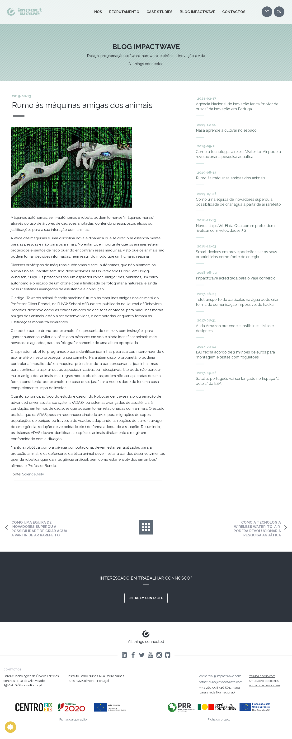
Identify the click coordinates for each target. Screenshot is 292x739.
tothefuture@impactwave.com (221, 682)
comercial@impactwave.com (220, 676)
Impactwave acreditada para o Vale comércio (236, 278)
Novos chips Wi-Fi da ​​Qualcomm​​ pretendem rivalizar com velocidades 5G (235, 228)
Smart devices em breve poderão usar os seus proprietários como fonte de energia (236, 254)
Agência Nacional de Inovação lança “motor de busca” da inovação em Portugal (237, 106)
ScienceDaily (33, 474)
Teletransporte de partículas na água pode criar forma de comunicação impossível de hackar (237, 302)
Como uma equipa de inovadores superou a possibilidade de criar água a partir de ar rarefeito (238, 202)
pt (266, 12)
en (279, 12)
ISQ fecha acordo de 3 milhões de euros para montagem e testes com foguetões (235, 354)
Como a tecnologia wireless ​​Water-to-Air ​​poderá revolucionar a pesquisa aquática (238, 154)
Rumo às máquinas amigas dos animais (230, 178)
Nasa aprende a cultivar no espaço (226, 130)
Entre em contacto (146, 598)
